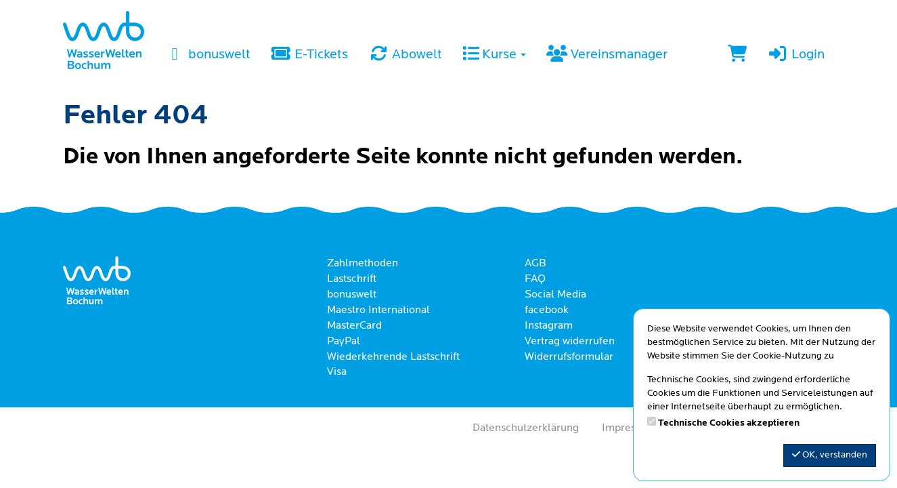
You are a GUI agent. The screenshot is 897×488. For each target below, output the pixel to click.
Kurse (494, 55)
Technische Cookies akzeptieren (729, 423)
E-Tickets (309, 55)
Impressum (629, 428)
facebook (547, 310)
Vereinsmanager (606, 55)
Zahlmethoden (362, 263)
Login (795, 55)
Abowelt (405, 55)
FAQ (535, 279)
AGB (535, 263)
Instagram (549, 326)
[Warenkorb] (737, 55)
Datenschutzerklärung (526, 428)
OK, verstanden (829, 454)
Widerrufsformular (569, 357)
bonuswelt (207, 55)
